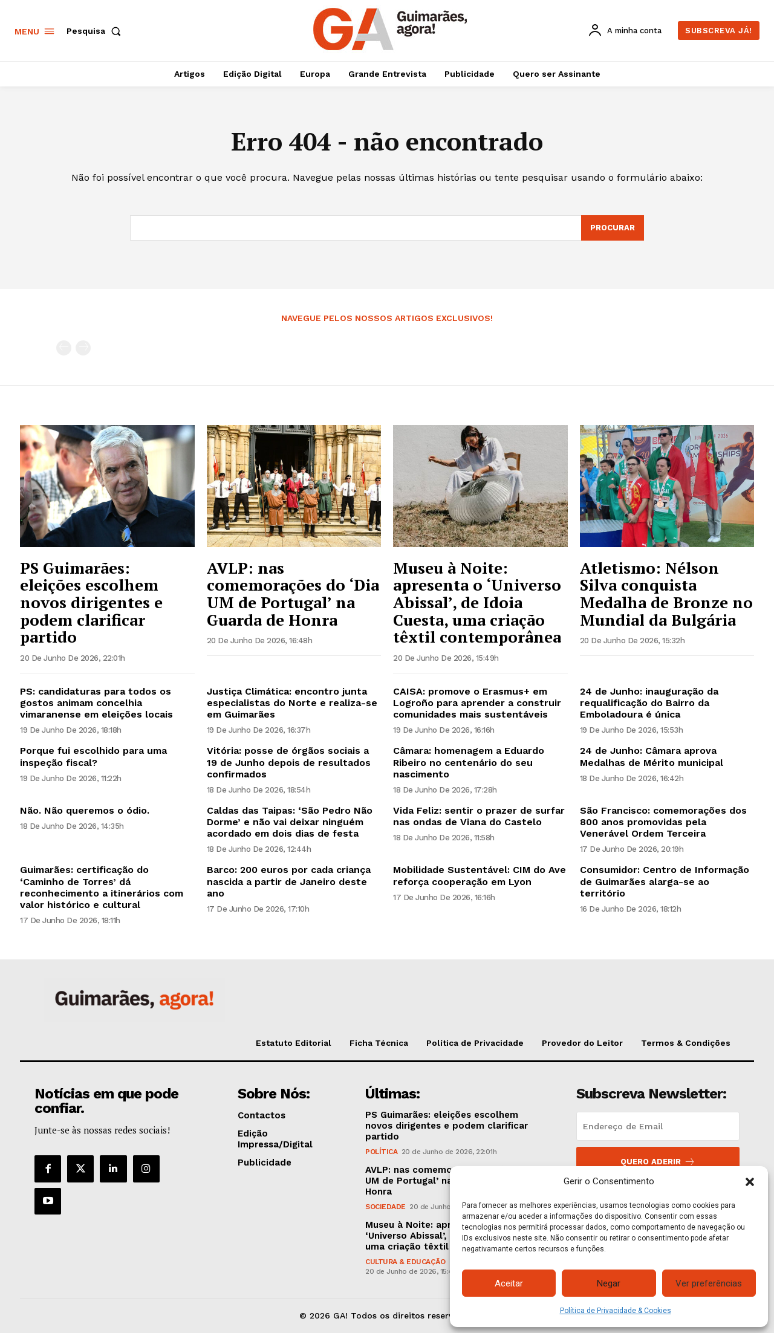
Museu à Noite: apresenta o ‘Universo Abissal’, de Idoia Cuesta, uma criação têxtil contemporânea (477, 602)
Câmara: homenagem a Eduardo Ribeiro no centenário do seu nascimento (468, 762)
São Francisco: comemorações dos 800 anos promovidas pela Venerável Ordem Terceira (663, 822)
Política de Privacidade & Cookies (615, 1310)
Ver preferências (708, 1283)
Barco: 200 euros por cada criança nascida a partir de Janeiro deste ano (289, 881)
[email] (658, 1126)
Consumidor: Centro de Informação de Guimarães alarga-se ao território (664, 881)
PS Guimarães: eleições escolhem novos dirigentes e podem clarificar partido (91, 602)
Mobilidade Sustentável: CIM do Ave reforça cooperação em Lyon (479, 875)
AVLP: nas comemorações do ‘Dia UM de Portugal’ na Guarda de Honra (293, 593)
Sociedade (385, 1207)
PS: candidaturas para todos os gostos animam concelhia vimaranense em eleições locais (96, 703)
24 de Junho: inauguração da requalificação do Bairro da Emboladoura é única (649, 703)
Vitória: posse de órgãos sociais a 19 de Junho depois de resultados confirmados (289, 762)
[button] (750, 1182)
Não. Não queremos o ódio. (84, 811)
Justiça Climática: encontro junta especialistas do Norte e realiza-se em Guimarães (292, 703)
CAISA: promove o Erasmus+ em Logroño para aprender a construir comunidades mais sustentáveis (477, 703)
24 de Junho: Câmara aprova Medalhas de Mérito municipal (651, 756)
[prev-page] (63, 348)
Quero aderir (657, 1162)
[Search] (612, 228)
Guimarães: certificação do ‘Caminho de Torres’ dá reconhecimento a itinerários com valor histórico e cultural (101, 887)
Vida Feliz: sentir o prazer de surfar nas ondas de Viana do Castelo (479, 816)
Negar (608, 1283)
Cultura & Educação (405, 1262)
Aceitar (509, 1283)
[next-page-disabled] (83, 348)
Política (381, 1152)
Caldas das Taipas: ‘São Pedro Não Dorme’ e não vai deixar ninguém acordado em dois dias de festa (289, 822)
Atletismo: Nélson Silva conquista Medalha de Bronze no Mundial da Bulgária (666, 593)
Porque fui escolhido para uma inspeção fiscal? (93, 756)
